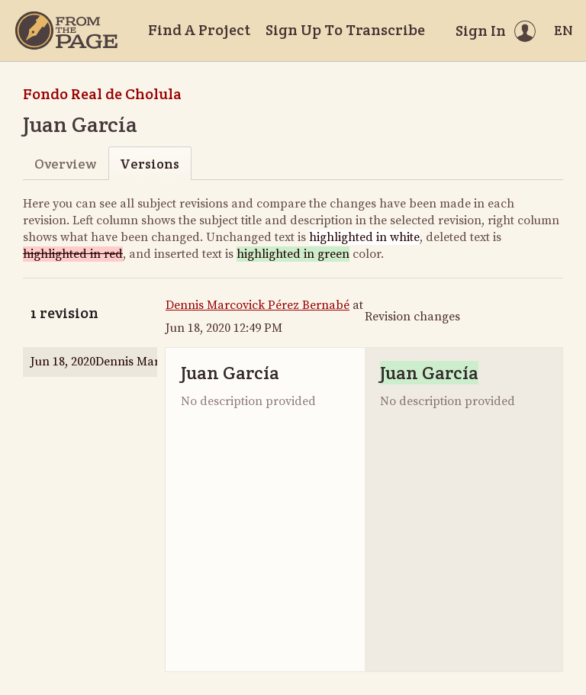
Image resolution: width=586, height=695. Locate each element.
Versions (149, 163)
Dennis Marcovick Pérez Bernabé (257, 305)
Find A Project (199, 30)
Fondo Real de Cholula (102, 94)
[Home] (66, 30)
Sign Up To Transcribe (345, 30)
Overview (65, 163)
